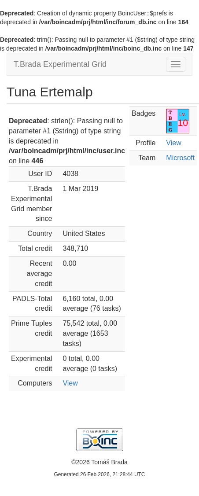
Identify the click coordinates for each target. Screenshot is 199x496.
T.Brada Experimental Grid (60, 64)
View (70, 383)
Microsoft (180, 158)
